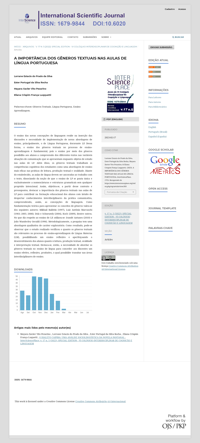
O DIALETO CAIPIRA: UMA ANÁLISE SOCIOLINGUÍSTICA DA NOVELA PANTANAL (82, 337)
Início (17, 46)
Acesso (182, 9)
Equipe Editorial (52, 37)
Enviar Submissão (161, 47)
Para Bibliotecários (157, 106)
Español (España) (157, 136)
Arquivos (32, 37)
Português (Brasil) (157, 131)
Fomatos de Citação (117, 192)
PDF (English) (114, 119)
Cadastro (170, 9)
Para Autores (154, 102)
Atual (17, 37)
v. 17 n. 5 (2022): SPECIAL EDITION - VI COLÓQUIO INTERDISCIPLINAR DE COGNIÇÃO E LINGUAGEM (86, 46)
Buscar (178, 37)
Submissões (90, 37)
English (152, 127)
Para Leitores (154, 97)
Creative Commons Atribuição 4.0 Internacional (100, 401)
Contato (73, 37)
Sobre (105, 37)
